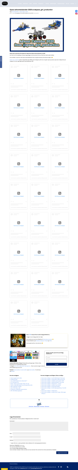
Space (27, 11)
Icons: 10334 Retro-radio (15, 387)
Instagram (42, 340)
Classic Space (22, 11)
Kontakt (72, 3)
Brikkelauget (53, 3)
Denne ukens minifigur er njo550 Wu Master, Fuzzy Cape (52, 382)
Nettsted (11, 440)
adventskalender (15, 11)
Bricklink (12, 371)
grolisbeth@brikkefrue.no (36, 468)
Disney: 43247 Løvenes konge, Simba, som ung (20, 383)
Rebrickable (37, 406)
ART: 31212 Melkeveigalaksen (16, 390)
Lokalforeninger (61, 3)
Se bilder (77, 14)
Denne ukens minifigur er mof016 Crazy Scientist (51, 385)
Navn (11, 433)
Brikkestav (25, 3)
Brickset (42, 406)
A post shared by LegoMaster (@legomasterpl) (18, 89)
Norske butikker (17, 369)
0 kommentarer (36, 13)
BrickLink (31, 406)
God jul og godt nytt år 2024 (16, 378)
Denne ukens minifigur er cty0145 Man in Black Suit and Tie (53, 379)
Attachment (12, 445)
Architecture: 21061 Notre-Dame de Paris (19, 389)
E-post (11, 436)
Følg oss (77, 11)
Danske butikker (32, 369)
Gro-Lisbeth (13, 13)
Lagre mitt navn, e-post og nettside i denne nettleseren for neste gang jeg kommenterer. (28, 443)
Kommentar (12, 421)
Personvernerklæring (13, 463)
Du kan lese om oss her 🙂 (48, 339)
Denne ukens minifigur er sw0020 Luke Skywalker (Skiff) (52, 380)
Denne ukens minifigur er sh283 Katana (49, 390)
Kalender (35, 3)
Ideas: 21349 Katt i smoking (16, 386)
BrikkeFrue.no (24, 468)
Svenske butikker (23, 369)
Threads (46, 340)
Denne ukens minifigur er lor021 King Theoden (50, 386)
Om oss (67, 3)
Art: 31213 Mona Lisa (15, 382)
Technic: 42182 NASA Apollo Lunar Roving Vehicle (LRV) (21, 385)
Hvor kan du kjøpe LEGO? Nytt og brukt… (23, 365)
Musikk (47, 3)
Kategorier (40, 3)
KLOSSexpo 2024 (14, 379)
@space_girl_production (14, 53)
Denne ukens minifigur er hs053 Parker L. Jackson (51, 383)
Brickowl (47, 406)
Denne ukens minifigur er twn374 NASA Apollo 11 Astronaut (53, 378)
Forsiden (20, 3)
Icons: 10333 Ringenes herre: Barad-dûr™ (19, 380)
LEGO (30, 3)
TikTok (50, 340)
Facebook (38, 340)
